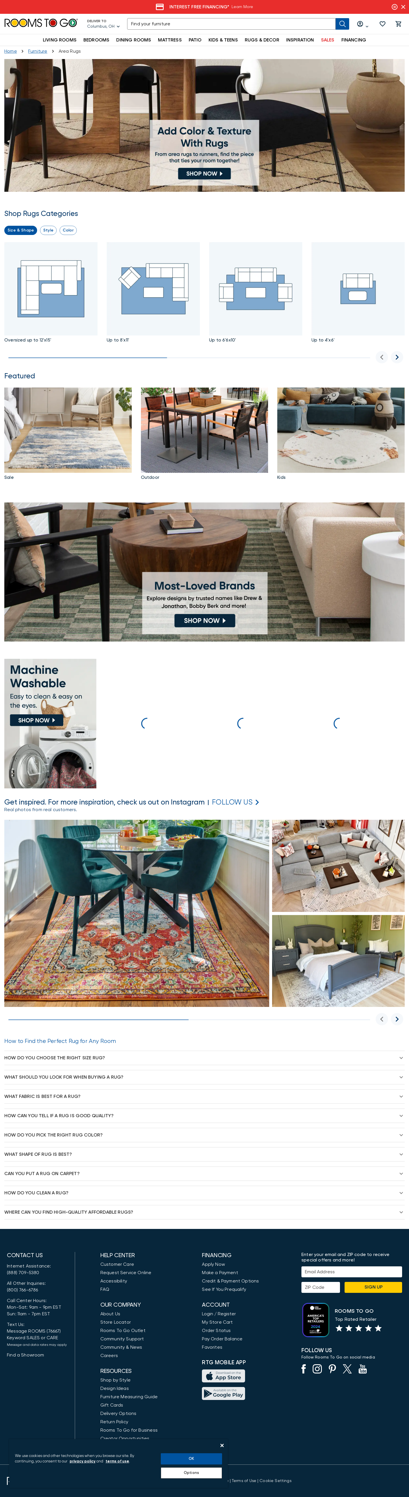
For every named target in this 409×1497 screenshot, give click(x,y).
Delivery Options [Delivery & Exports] (118, 1413)
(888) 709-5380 (23, 1272)
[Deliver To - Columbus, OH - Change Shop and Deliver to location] (104, 24)
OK (191, 1459)
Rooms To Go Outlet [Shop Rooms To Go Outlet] (123, 1330)
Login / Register (219, 1314)
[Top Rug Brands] (204, 572)
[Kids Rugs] (341, 435)
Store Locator (115, 1322)
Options (191, 1473)
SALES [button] (328, 40)
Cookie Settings (275, 1481)
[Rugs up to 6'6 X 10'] (255, 293)
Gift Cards (111, 1405)
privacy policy (82, 1461)
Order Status (216, 1330)
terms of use (117, 1461)
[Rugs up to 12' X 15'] (51, 293)
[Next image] (397, 357)
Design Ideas (114, 1388)
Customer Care (117, 1264)
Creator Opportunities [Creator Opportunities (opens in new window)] (125, 1438)
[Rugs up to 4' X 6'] (358, 293)
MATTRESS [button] (169, 40)
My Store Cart (217, 1322)
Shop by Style (115, 1380)
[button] (382, 24)
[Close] (222, 1445)
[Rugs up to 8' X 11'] (204, 125)
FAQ (105, 1289)
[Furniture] (37, 51)
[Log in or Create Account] (363, 24)
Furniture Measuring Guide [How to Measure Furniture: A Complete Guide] (129, 1396)
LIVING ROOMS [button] (60, 40)
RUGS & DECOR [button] (262, 40)
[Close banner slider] (403, 6)
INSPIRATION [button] (300, 40)
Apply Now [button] (213, 1264)
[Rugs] (204, 435)
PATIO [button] (195, 40)
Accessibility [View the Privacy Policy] (113, 1281)
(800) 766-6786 (22, 1290)
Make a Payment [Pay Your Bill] (220, 1272)
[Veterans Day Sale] (234, 7)
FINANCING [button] (353, 40)
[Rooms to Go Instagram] (232, 802)
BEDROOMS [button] (96, 40)
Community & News (121, 1347)
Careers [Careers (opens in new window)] (109, 1355)
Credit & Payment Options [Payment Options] (230, 1281)
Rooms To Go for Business (129, 1430)
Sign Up (373, 1287)
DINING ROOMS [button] (133, 40)
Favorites (212, 1347)
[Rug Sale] (68, 435)
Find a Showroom (25, 1355)
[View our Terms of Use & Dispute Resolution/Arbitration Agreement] (244, 1481)
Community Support (122, 1339)
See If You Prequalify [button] (224, 1289)
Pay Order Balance (222, 1339)
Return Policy (114, 1422)
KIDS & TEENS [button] (223, 40)
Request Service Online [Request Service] (126, 1272)
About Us (110, 1314)
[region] (118, 1463)
